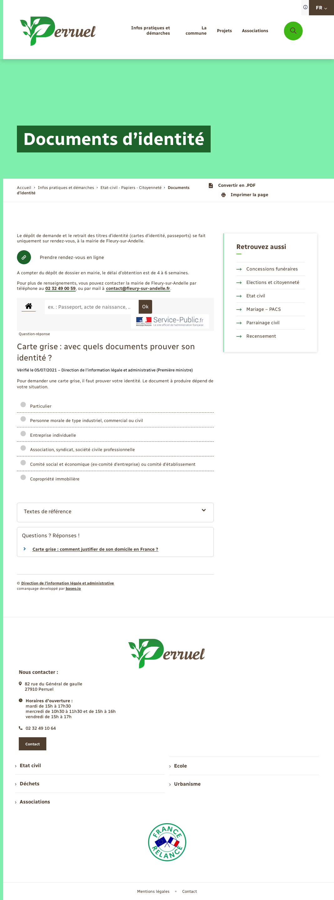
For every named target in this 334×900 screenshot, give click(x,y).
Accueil (24, 187)
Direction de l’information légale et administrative (67, 583)
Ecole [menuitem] (178, 766)
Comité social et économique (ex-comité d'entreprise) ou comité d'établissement (108, 464)
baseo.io (73, 588)
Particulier (35, 406)
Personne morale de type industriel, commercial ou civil (81, 420)
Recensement (256, 336)
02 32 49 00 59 (60, 288)
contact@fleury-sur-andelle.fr (138, 288)
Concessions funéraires (267, 269)
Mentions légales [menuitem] (153, 891)
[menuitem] (139, 31)
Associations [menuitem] (32, 802)
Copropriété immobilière (50, 479)
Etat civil (250, 296)
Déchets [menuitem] (27, 784)
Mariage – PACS (258, 309)
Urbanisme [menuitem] (185, 784)
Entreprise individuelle (48, 435)
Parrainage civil (258, 323)
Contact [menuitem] (189, 891)
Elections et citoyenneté (267, 282)
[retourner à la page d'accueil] (58, 31)
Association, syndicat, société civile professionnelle (77, 449)
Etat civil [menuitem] (28, 765)
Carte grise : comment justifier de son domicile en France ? (95, 549)
